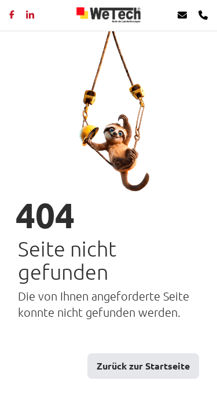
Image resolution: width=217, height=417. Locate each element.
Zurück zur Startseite (143, 366)
